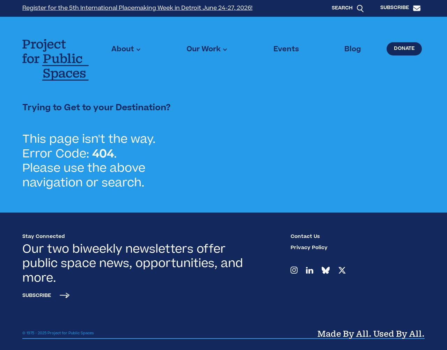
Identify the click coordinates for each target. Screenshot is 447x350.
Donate (404, 48)
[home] (55, 60)
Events (286, 49)
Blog (352, 49)
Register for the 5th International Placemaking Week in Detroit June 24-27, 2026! (137, 8)
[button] (126, 49)
